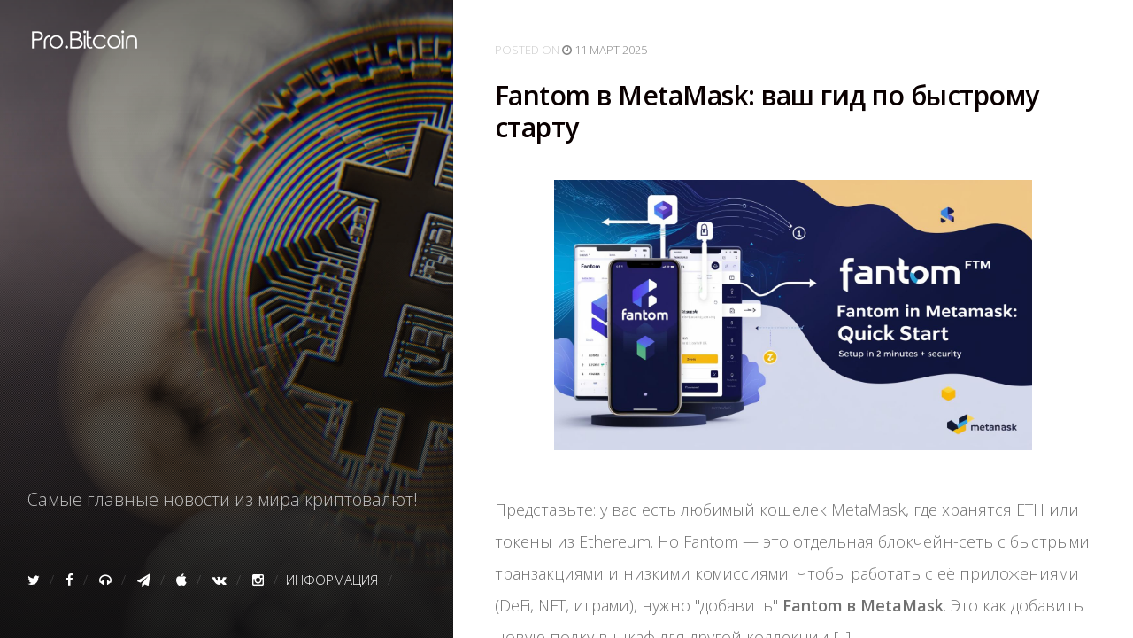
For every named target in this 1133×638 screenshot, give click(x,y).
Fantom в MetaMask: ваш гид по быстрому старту (767, 112)
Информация (332, 579)
